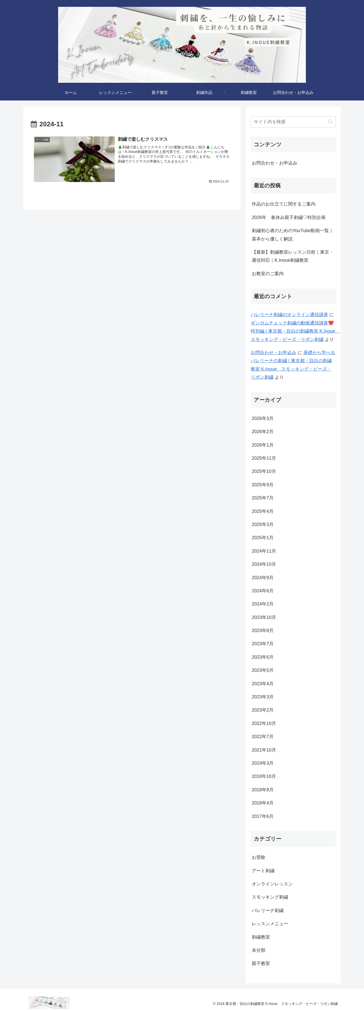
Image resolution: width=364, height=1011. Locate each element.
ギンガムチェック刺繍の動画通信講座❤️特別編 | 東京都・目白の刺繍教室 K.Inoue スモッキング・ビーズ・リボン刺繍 (295, 331)
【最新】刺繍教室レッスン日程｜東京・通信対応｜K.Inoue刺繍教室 (293, 256)
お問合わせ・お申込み (274, 163)
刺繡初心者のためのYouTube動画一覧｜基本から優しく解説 (292, 234)
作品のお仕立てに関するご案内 (283, 204)
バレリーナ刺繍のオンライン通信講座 (289, 314)
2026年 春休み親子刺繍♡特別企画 (289, 217)
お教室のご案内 (268, 273)
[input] (293, 122)
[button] (330, 122)
